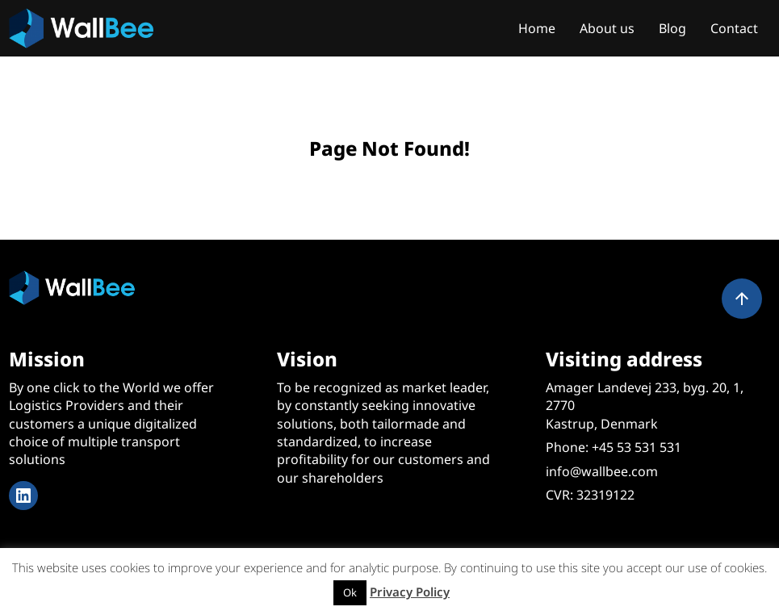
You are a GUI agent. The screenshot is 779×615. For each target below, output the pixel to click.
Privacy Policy (410, 592)
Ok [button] (350, 592)
